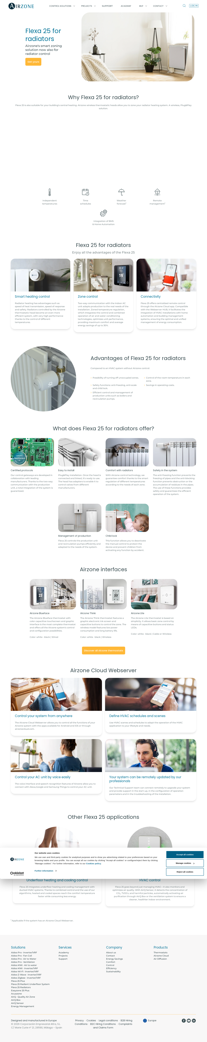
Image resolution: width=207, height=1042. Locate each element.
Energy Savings (114, 959)
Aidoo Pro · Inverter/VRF (24, 952)
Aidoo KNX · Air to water (24, 965)
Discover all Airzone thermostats (103, 650)
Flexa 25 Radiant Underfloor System (30, 984)
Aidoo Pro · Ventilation (23, 962)
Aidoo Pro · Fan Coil (21, 955)
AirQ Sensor (17, 1003)
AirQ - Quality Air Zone (23, 997)
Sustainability (113, 971)
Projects (63, 955)
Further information (44, 1034)
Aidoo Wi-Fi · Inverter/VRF (25, 971)
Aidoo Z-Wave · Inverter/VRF (26, 974)
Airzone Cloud (161, 955)
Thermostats (160, 952)
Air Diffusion (160, 959)
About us (111, 952)
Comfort (110, 962)
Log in (194, 5)
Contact (110, 955)
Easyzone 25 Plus (20, 990)
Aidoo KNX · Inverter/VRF (24, 968)
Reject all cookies (185, 1035)
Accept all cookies (185, 1018)
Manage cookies (185, 1026)
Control (110, 965)
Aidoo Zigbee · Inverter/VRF (26, 978)
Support (107, 6)
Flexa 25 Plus (18, 981)
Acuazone (16, 993)
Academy (64, 952)
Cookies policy (93, 1027)
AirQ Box (15, 1000)
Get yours (33, 61)
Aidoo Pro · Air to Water (23, 959)
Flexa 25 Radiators (21, 987)
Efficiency (111, 968)
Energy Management (22, 1006)
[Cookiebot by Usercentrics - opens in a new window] (17, 1037)
